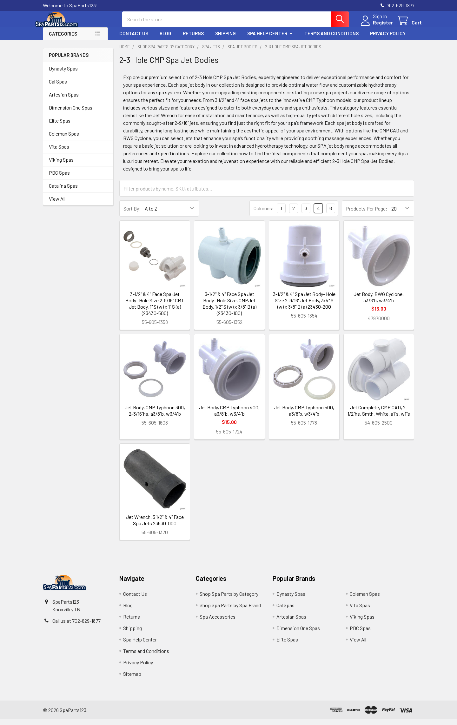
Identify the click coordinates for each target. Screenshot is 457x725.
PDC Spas (59, 178)
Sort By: (132, 214)
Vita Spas (59, 152)
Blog (165, 39)
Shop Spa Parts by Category (229, 599)
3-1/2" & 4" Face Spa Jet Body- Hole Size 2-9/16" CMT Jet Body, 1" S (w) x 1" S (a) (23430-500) (154, 309)
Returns (193, 39)
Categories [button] (63, 39)
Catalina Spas (63, 191)
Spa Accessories (217, 622)
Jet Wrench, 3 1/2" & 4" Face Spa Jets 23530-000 (155, 526)
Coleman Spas (64, 139)
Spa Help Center (270, 39)
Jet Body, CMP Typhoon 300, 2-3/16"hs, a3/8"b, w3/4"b (155, 416)
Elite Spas (59, 126)
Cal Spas (58, 87)
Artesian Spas (64, 100)
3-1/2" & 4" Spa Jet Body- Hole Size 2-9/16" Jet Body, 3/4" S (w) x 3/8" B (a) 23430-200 (304, 306)
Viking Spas (61, 165)
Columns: (264, 214)
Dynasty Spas (63, 74)
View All (57, 204)
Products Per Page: (366, 214)
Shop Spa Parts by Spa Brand (230, 611)
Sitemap (132, 679)
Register (375, 26)
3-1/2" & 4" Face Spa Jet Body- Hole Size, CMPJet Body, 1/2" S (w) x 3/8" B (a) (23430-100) (229, 309)
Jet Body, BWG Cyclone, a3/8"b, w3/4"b (379, 303)
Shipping (225, 39)
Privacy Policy (388, 39)
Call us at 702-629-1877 (76, 626)
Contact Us (133, 39)
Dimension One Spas (70, 113)
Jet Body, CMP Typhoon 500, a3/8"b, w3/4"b (304, 416)
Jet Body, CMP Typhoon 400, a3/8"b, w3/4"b (229, 416)
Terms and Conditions (331, 39)
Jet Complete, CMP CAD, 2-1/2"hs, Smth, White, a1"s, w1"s (379, 416)
